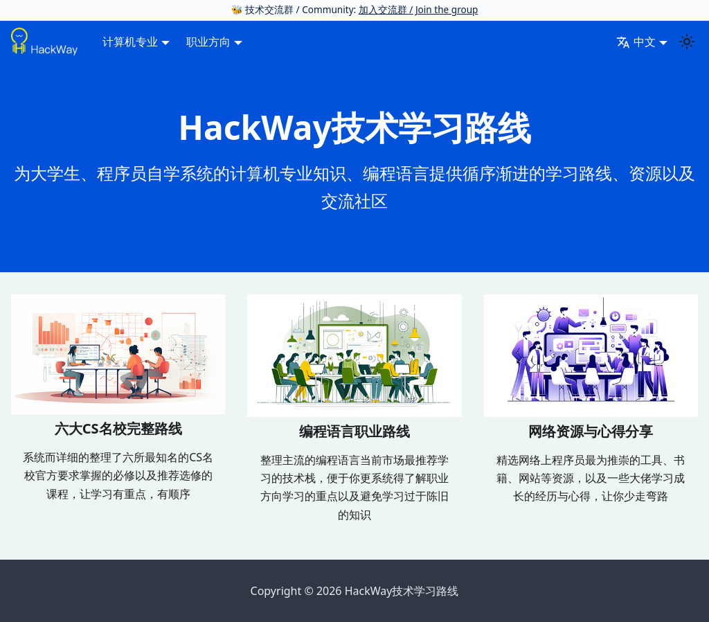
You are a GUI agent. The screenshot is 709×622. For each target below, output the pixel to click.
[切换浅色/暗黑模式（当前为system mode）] (687, 41)
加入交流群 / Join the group (418, 9)
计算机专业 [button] (130, 41)
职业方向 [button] (208, 41)
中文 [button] (636, 41)
